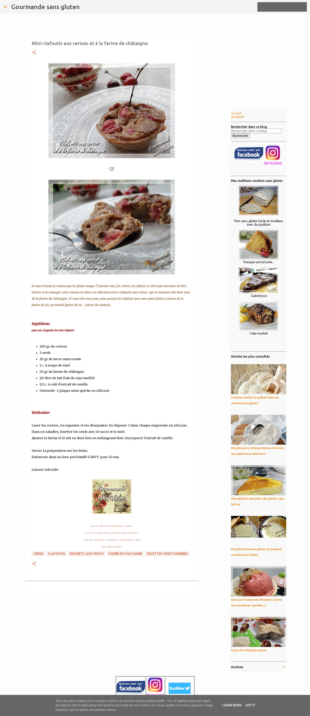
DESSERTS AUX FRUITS (87, 554)
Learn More (232, 705)
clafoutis (56, 554)
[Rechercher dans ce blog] (286, 7)
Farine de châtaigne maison (249, 650)
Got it (250, 705)
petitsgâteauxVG (119, 533)
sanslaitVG (112, 540)
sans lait (88, 540)
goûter (129, 526)
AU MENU (237, 117)
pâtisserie (104, 526)
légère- (111, 547)
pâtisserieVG (103, 533)
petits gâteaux (117, 526)
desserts (94, 526)
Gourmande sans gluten (45, 6)
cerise (38, 554)
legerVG (118, 547)
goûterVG (132, 533)
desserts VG (90, 533)
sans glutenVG (126, 540)
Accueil (236, 113)
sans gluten (99, 540)
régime (137, 540)
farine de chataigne (125, 554)
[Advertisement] (218, 170)
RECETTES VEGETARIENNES (167, 554)
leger (103, 547)
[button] (34, 52)
